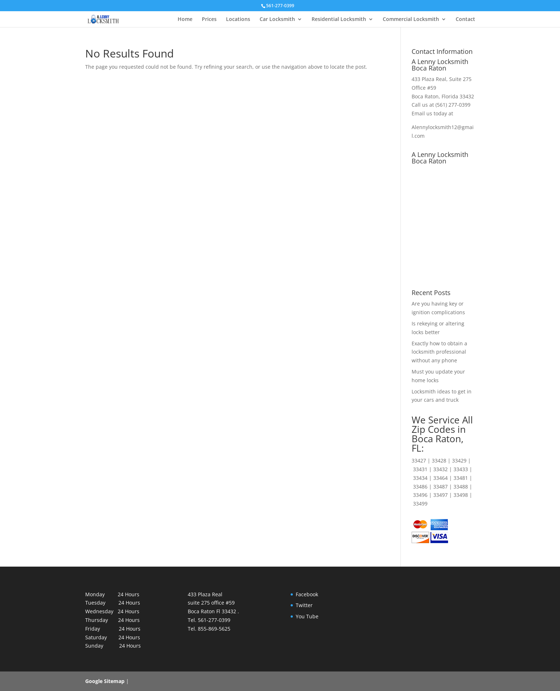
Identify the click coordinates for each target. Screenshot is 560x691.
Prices (209, 19)
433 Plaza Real (429, 79)
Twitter (304, 605)
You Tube (307, 616)
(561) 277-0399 (452, 104)
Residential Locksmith (339, 19)
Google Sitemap (105, 681)
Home (185, 19)
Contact (465, 19)
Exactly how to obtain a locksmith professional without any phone (439, 352)
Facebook (307, 594)
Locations (238, 19)
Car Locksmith (277, 19)
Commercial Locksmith (411, 19)
